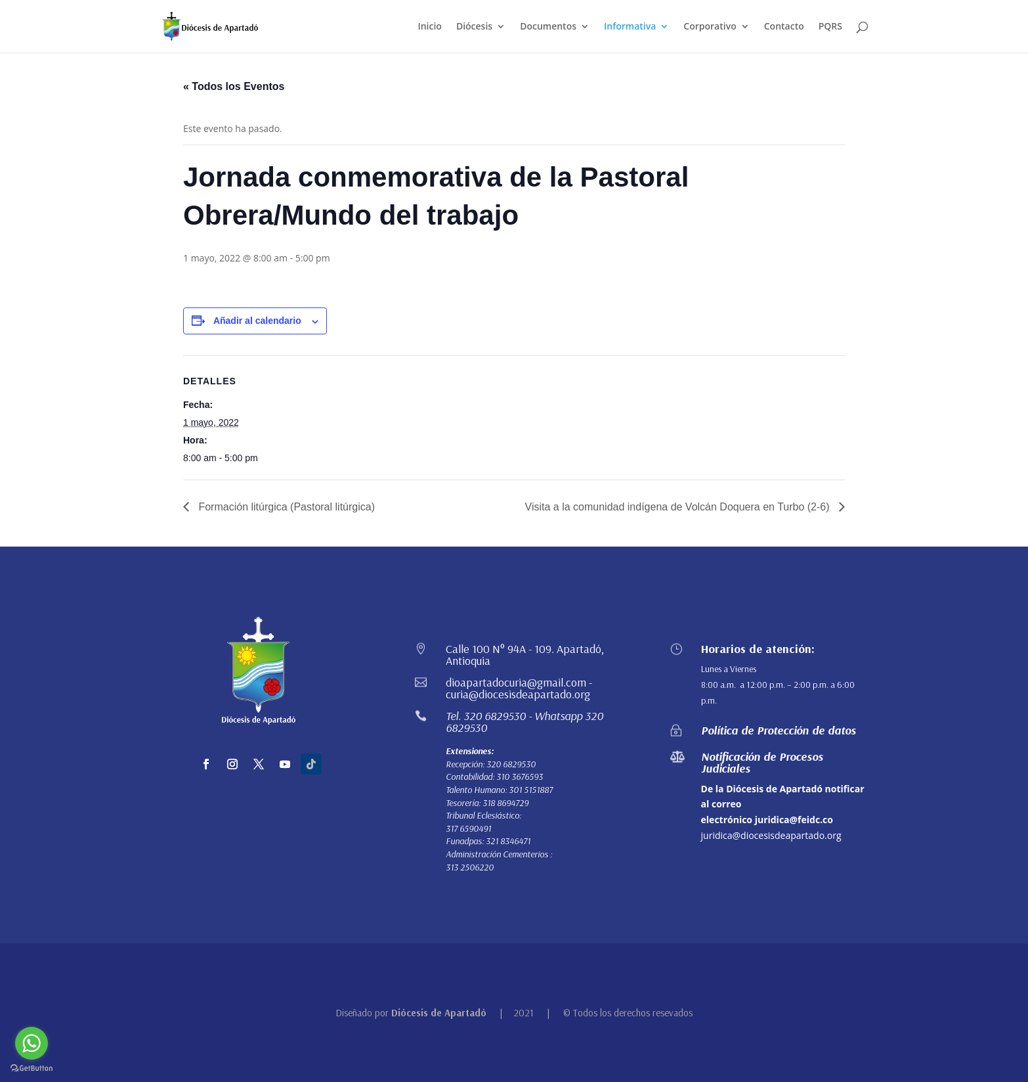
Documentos (548, 27)
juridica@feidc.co (794, 819)
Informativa (630, 27)
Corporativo (709, 27)
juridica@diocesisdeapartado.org (771, 835)
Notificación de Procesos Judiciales (762, 762)
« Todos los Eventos (233, 86)
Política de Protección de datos (778, 730)
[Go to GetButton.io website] (32, 1068)
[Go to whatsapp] (31, 1043)
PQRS (830, 27)
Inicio (429, 27)
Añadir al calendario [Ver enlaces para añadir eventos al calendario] (257, 320)
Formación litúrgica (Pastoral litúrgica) (285, 506)
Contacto (784, 27)
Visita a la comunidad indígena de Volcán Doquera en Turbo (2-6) (678, 506)
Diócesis (474, 27)
